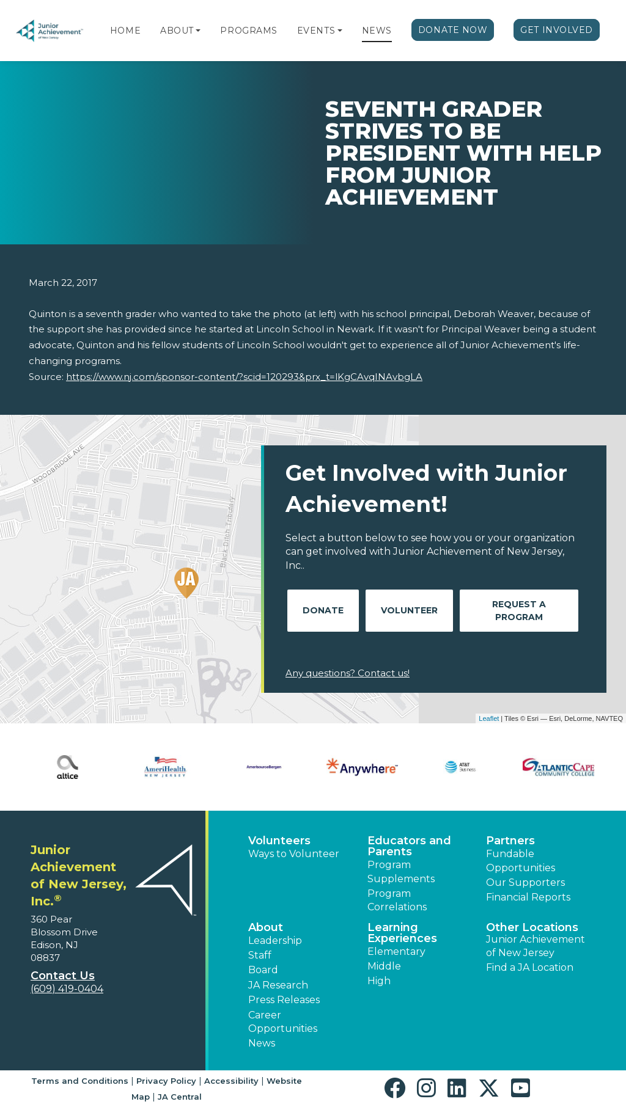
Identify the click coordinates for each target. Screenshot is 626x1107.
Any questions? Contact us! (347, 673)
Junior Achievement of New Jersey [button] (535, 946)
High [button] (379, 981)
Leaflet (489, 718)
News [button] (261, 1043)
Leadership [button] (275, 940)
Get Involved (556, 29)
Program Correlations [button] (397, 900)
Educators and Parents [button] (409, 846)
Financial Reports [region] (528, 897)
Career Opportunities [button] (282, 1021)
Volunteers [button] (279, 840)
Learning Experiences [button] (402, 933)
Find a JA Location (529, 967)
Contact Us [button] (63, 975)
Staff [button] (259, 955)
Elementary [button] (396, 951)
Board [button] (263, 970)
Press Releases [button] (284, 1000)
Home (125, 30)
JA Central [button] (180, 1097)
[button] (198, 30)
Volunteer (409, 610)
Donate (323, 610)
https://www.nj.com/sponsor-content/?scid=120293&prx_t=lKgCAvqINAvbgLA (244, 376)
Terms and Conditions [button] (79, 1081)
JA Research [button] (278, 985)
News (377, 30)
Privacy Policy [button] (166, 1081)
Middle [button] (384, 966)
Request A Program (519, 611)
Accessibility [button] (231, 1081)
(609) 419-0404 (67, 989)
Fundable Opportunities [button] (520, 860)
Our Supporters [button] (525, 882)
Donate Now (453, 29)
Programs (248, 30)
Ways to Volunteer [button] (293, 854)
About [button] (265, 927)
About (177, 30)
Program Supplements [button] (401, 871)
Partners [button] (510, 840)
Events (316, 30)
